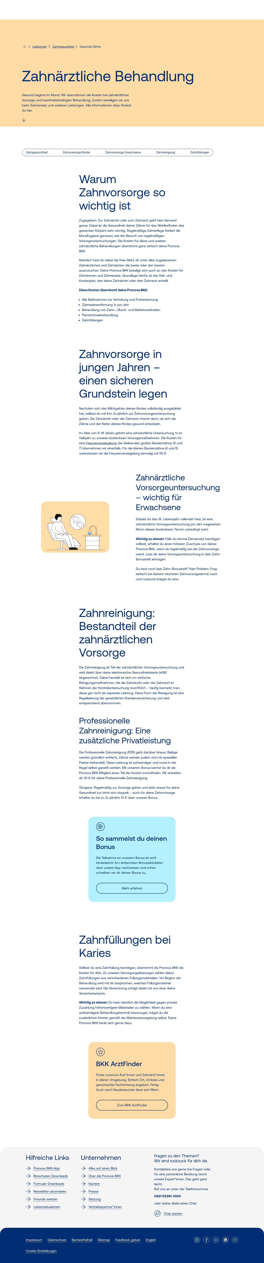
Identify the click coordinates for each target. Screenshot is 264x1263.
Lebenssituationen (43, 1207)
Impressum (34, 1240)
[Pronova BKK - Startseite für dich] (25, 47)
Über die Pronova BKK (101, 1176)
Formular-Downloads (45, 1184)
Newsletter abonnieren (46, 1191)
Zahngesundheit (63, 46)
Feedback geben (127, 1240)
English (151, 1240)
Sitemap (104, 1240)
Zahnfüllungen (199, 152)
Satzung (91, 1199)
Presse (89, 1191)
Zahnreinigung (165, 152)
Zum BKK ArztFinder (132, 1105)
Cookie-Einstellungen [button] (41, 1251)
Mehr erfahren (132, 888)
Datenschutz (57, 1240)
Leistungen (39, 46)
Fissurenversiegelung (101, 443)
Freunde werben (42, 1199)
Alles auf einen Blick (99, 1168)
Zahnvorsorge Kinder (76, 152)
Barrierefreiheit (82, 1240)
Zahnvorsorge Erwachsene (123, 152)
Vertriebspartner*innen (101, 1207)
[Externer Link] (197, 1240)
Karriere (90, 1184)
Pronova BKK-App (43, 1168)
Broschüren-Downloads (47, 1176)
